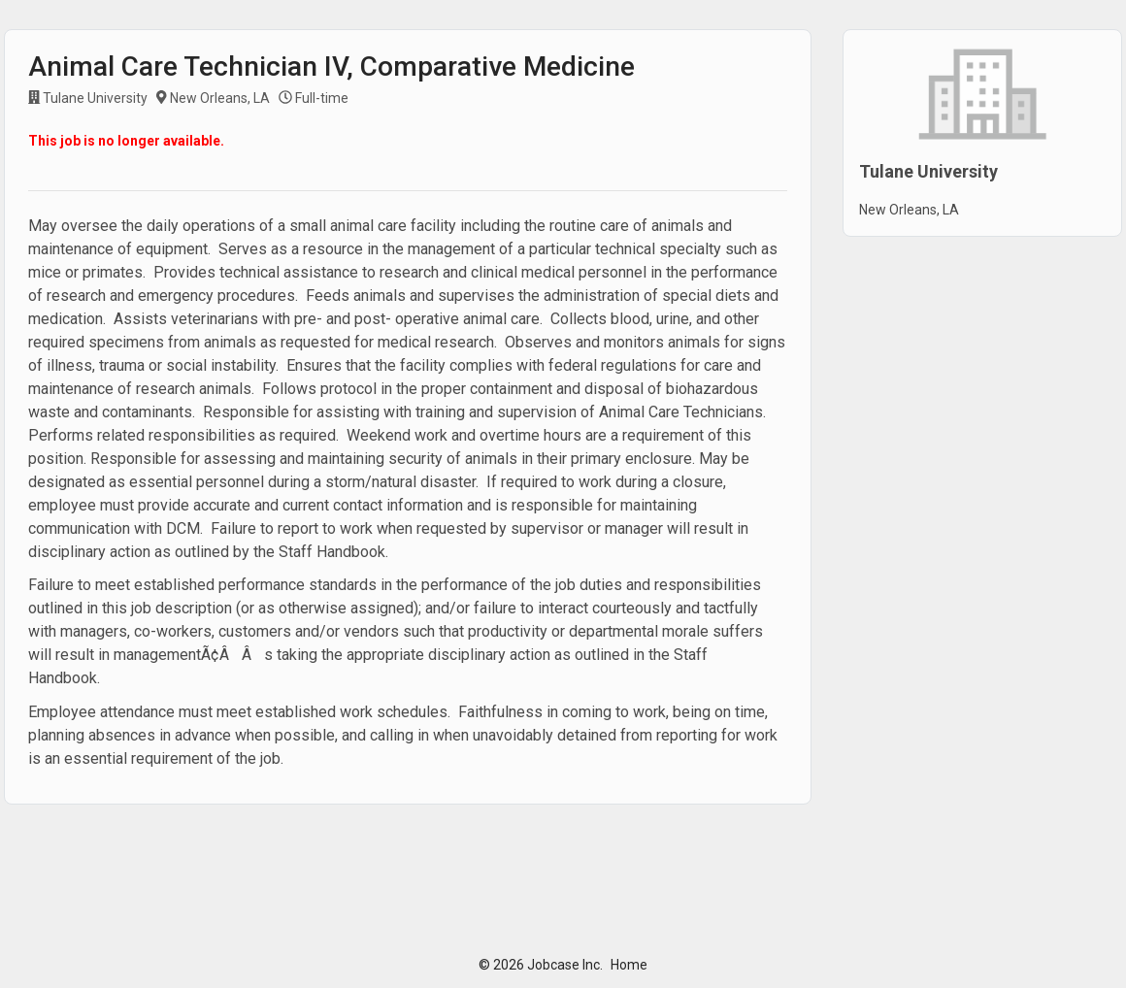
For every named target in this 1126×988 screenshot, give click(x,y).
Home (629, 964)
